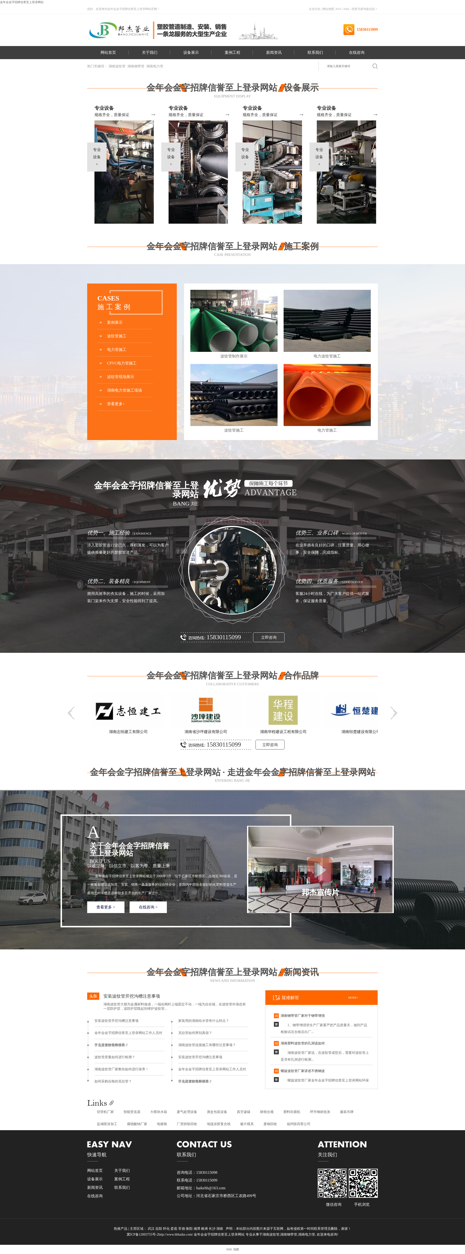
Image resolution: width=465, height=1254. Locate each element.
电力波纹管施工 (327, 356)
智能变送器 (132, 1112)
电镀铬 (162, 1124)
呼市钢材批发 (320, 1112)
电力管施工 (116, 349)
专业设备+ (97, 157)
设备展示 (191, 52)
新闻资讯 (274, 52)
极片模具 (247, 1124)
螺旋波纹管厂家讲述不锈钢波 (303, 1071)
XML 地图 (232, 1249)
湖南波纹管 (116, 66)
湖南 (220, 1228)
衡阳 (190, 1228)
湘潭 (197, 1228)
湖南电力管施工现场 (124, 390)
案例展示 (115, 322)
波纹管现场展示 (120, 377)
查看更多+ (116, 404)
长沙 (213, 1228)
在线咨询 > (148, 907)
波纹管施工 (116, 336)
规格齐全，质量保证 (111, 115)
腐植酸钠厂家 (137, 1124)
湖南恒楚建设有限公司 (360, 732)
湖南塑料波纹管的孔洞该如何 (303, 1043)
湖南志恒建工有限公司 (128, 732)
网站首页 (108, 52)
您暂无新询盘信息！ (365, 9)
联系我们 (315, 52)
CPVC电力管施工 (122, 363)
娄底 (174, 1228)
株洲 (205, 1228)
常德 (182, 1228)
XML (346, 9)
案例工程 (232, 52)
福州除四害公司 (298, 1124)
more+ (353, 997)
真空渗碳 (243, 1112)
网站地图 (328, 9)
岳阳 (159, 1228)
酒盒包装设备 (217, 1112)
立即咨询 (269, 637)
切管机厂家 (105, 1112)
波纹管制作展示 (234, 356)
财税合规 (267, 1112)
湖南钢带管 (135, 66)
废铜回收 (270, 1124)
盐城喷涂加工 (107, 1124)
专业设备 (104, 108)
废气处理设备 (187, 1112)
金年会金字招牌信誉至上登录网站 (22, 2)
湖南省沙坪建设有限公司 (206, 732)
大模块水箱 (158, 1112)
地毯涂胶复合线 (219, 1124)
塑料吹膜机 (291, 1112)
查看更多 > (105, 907)
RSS (338, 9)
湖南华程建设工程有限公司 (283, 732)
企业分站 (314, 9)
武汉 (151, 1228)
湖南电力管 (154, 66)
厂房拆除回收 (187, 1124)
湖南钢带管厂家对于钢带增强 (303, 1015)
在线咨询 (356, 52)
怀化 (167, 1228)
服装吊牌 (347, 1112)
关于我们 (149, 52)
